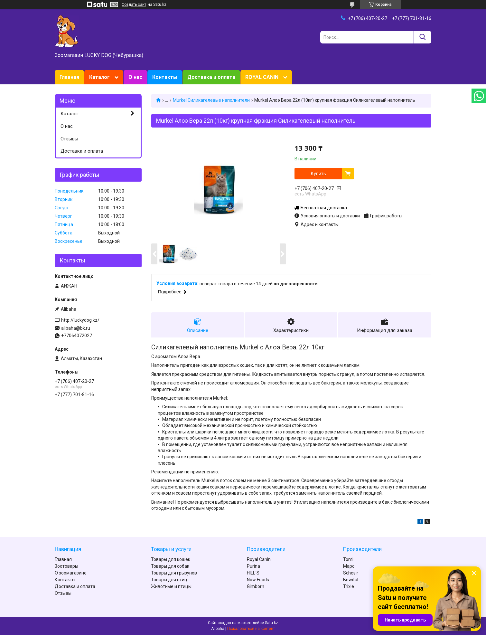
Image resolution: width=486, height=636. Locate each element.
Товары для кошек (170, 560)
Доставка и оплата (211, 77)
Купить (318, 173)
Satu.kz (271, 624)
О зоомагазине (71, 574)
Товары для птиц (169, 581)
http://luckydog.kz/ (80, 320)
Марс (348, 567)
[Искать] (422, 37)
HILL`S (253, 574)
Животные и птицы (171, 587)
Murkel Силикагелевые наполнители (211, 100)
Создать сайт (134, 4)
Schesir (350, 574)
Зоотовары (66, 567)
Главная (69, 77)
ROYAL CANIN (261, 77)
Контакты (164, 77)
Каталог (99, 77)
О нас (135, 77)
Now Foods (258, 581)
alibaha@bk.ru (75, 328)
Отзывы (69, 139)
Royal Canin (259, 560)
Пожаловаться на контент (251, 630)
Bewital (350, 581)
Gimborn (255, 587)
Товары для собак (170, 567)
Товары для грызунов (174, 574)
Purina (253, 567)
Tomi (348, 560)
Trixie (348, 587)
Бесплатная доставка (324, 207)
